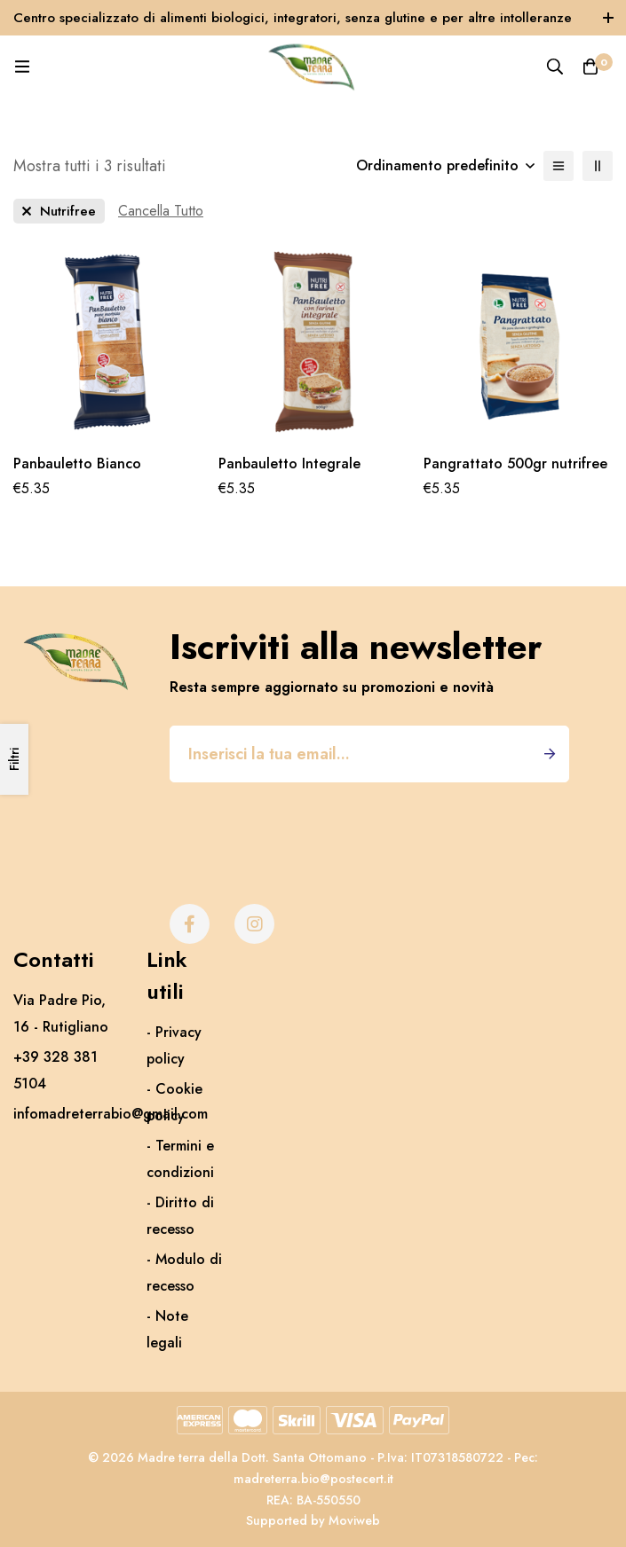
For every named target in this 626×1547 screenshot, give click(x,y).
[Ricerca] (555, 66)
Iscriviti (549, 754)
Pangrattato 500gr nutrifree (515, 463)
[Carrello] (590, 66)
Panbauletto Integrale (289, 463)
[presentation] (305, 825)
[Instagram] (254, 924)
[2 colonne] (597, 166)
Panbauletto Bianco (77, 463)
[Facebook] (190, 924)
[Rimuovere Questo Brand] (59, 211)
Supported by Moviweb (313, 1520)
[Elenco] (558, 166)
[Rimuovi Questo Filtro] (160, 211)
